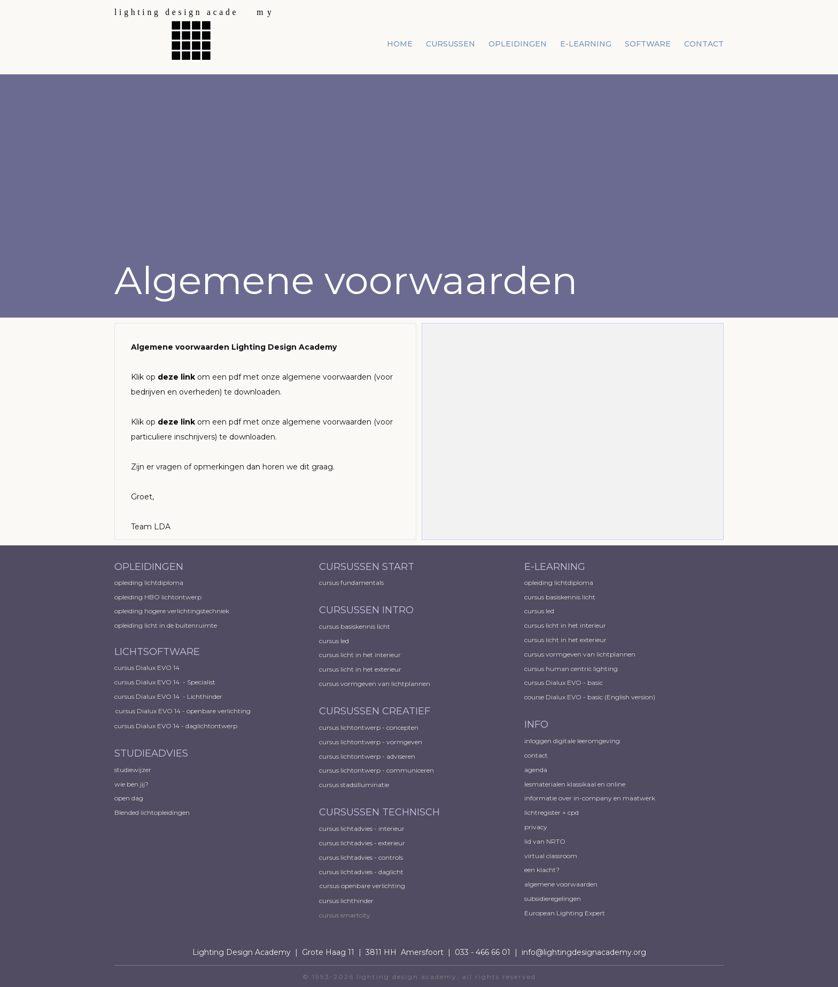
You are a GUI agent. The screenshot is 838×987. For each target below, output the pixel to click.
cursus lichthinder (346, 901)
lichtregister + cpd (551, 812)
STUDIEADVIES (151, 753)
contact (536, 755)
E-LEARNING (554, 567)
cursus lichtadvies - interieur (362, 828)
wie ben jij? (131, 784)
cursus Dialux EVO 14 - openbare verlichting (183, 711)
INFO (536, 724)
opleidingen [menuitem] (517, 44)
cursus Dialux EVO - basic (563, 682)
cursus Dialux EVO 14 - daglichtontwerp (175, 726)
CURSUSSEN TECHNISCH (379, 812)
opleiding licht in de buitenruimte (165, 625)
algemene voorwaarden (561, 884)
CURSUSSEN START (366, 567)
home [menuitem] (400, 44)
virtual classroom (550, 856)
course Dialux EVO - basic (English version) (589, 697)
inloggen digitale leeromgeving (572, 741)
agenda (535, 770)
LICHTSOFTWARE (157, 652)
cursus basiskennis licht (355, 626)
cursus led (335, 641)
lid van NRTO (544, 841)
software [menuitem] (648, 44)
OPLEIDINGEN (148, 567)
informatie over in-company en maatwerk (589, 798)
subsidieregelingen (552, 899)
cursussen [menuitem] (450, 44)
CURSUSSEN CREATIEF (374, 711)
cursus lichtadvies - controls (361, 857)
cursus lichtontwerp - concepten (369, 727)
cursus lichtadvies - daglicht (361, 872)
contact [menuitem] (704, 44)
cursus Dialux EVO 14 (147, 668)
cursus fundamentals (351, 583)
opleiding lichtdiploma (148, 583)
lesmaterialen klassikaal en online (574, 784)
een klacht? (542, 870)
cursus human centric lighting (571, 669)
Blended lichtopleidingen (152, 812)
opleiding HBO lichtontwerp (157, 597)
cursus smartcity (344, 915)
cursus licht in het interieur (360, 655)
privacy (535, 827)
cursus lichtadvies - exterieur (362, 843)
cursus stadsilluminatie (354, 785)
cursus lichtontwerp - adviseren (367, 756)
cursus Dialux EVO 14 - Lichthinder (168, 696)
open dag (129, 798)
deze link (176, 377)
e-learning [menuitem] (585, 44)
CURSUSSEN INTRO (367, 610)
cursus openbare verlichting (362, 886)
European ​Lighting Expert (564, 913)
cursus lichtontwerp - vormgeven (370, 742)
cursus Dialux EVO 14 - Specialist (164, 682)
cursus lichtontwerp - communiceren (376, 770)
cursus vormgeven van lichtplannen (375, 684)
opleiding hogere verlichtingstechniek (171, 611)
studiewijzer (132, 770)
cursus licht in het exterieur (361, 669)
